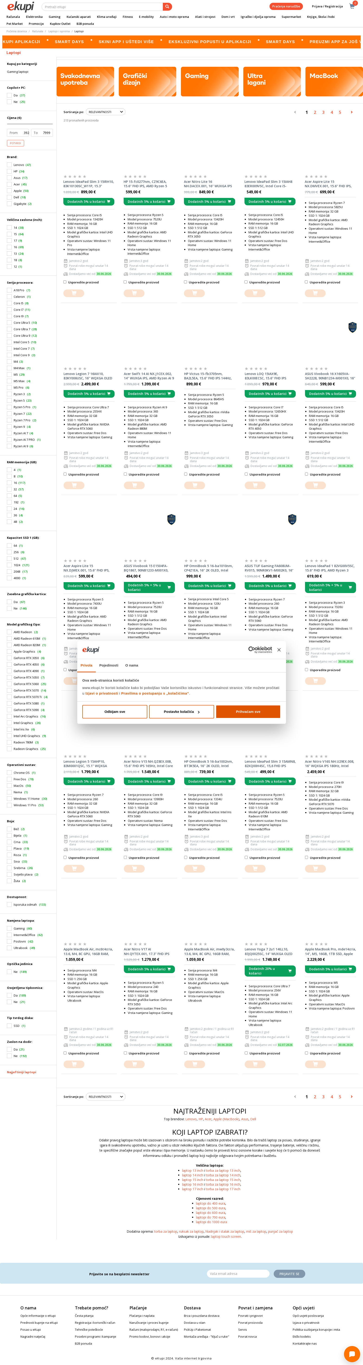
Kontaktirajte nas (305, 1343)
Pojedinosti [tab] (108, 665)
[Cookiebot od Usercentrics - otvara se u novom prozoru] (251, 650)
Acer (17, 184)
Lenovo (19, 165)
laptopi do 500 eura (210, 1208)
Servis (242, 1329)
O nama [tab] (131, 665)
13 (15, 253)
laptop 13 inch (192, 1170)
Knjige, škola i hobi (321, 17)
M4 (16, 361)
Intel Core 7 (21, 348)
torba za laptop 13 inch (223, 1170)
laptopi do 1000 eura (211, 1222)
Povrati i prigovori (250, 1316)
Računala (13, 17)
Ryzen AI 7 (21, 433)
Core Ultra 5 (22, 323)
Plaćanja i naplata (141, 1316)
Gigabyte (20, 204)
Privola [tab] (87, 665)
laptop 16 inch (192, 1184)
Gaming (55, 17)
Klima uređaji (107, 17)
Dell (16, 197)
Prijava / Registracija (324, 6)
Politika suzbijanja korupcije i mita (316, 1329)
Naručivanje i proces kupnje (149, 1323)
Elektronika (34, 17)
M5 (16, 374)
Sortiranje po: (74, 112)
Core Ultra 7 (22, 329)
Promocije (36, 24)
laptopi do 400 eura (210, 1203)
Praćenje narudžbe (286, 6)
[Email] (238, 1274)
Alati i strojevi (205, 17)
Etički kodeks (302, 1336)
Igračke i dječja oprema (258, 17)
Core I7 (18, 310)
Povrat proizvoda (250, 1323)
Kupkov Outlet (60, 24)
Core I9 (18, 316)
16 (15, 247)
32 (15, 489)
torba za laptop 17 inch (223, 1189)
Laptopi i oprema (59, 31)
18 (15, 260)
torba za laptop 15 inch (223, 1180)
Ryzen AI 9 (21, 446)
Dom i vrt (228, 17)
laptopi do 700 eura (210, 1217)
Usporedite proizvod (81, 282)
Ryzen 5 (19, 400)
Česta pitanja (84, 1316)
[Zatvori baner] (279, 650)
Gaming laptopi (17, 72)
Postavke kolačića (181, 712)
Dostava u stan (194, 1323)
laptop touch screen (226, 1236)
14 (15, 227)
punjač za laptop (280, 1231)
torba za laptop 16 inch (223, 1184)
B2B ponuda (85, 24)
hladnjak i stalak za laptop (225, 1231)
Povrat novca (247, 1336)
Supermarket (291, 17)
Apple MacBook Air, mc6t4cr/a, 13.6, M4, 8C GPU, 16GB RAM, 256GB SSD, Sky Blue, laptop (88, 951)
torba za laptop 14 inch (223, 1175)
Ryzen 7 (19, 414)
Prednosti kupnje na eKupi (39, 1323)
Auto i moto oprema (174, 17)
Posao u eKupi (30, 1329)
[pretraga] (167, 7)
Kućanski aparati (79, 17)
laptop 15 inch (192, 1180)
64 (15, 496)
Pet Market (14, 24)
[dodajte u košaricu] (73, 293)
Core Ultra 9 (22, 335)
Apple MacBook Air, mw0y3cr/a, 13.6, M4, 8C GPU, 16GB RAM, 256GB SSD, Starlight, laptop (209, 951)
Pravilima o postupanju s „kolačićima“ (155, 693)
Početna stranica (16, 31)
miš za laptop (256, 1231)
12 (15, 266)
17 (15, 240)
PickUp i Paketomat (197, 1329)
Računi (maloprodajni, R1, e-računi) (153, 1329)
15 (15, 234)
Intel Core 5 (21, 342)
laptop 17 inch (192, 1189)
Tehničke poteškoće (89, 1329)
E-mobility (146, 17)
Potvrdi (15, 143)
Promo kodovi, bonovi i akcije (149, 1336)
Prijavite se (289, 1274)
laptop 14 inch (192, 1175)
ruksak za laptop (191, 1231)
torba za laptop (165, 1231)
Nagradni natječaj (32, 1336)
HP (16, 171)
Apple (18, 191)
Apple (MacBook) (226, 1119)
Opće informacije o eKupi (38, 1316)
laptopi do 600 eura (210, 1212)
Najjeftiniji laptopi (21, 1072)
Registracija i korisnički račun (95, 1323)
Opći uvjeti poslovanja (308, 1316)
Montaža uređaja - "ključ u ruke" (206, 1336)
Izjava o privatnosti (306, 1323)
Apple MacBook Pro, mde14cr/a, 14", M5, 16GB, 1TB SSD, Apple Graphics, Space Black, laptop (330, 951)
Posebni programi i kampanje (95, 1336)
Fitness (128, 17)
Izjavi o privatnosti (102, 693)
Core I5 (18, 303)
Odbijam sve (114, 712)
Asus (17, 178)
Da (16, 995)
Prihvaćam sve (248, 712)
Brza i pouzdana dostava (201, 1316)
